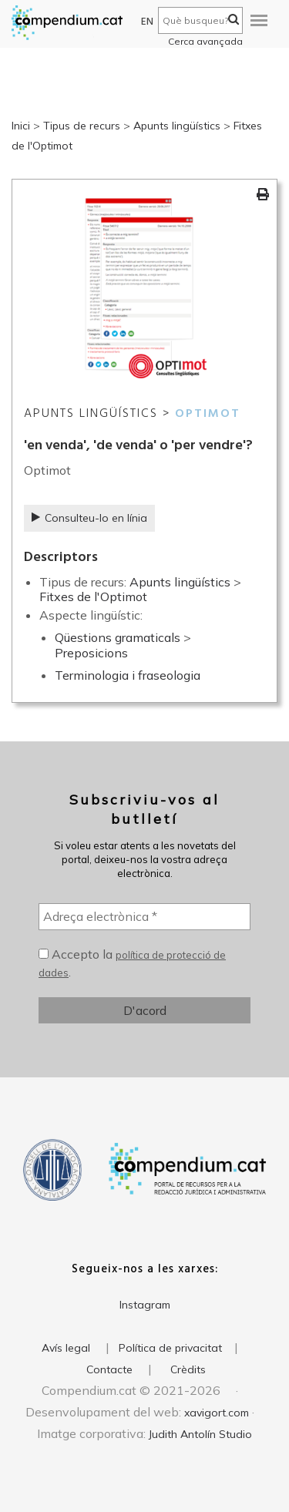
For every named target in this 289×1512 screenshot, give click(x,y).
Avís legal (66, 1348)
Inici (21, 126)
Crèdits (188, 1369)
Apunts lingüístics (176, 126)
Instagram (144, 1305)
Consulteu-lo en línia (89, 518)
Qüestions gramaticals (117, 637)
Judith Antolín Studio (200, 1434)
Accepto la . (132, 963)
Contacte (109, 1369)
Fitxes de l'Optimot (93, 596)
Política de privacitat (170, 1348)
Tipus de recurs (81, 126)
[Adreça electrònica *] (144, 916)
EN (147, 22)
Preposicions (91, 652)
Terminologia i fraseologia (127, 675)
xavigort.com (216, 1413)
